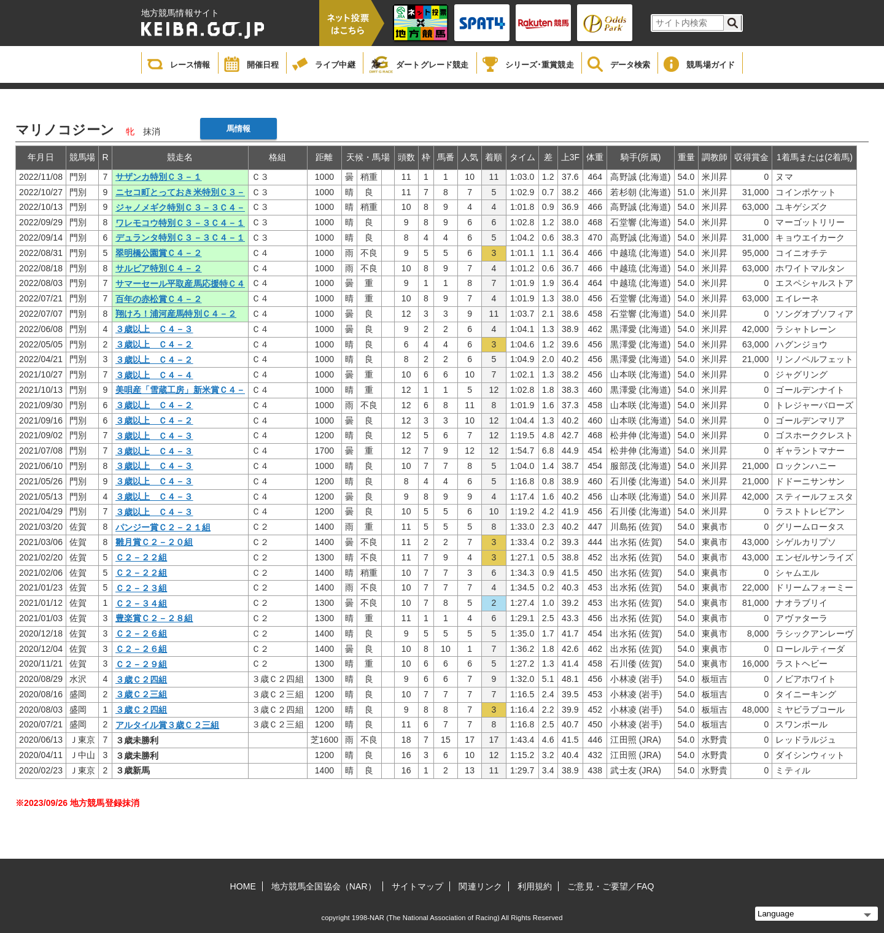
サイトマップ (418, 886)
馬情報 (238, 128)
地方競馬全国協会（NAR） (323, 886)
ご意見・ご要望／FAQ (610, 886)
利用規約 (535, 886)
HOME (243, 886)
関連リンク (480, 886)
